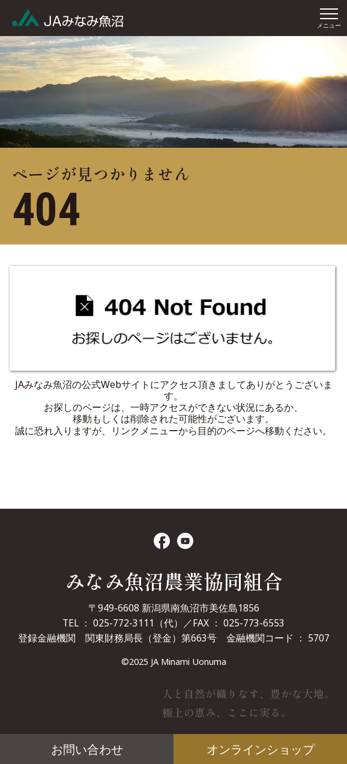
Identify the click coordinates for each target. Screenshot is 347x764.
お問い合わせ (87, 749)
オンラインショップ (261, 749)
